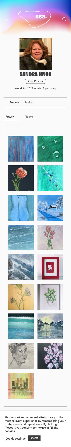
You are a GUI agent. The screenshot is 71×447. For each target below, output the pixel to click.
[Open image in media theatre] (21, 149)
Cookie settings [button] (16, 438)
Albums (29, 117)
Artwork (10, 117)
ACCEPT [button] (34, 438)
